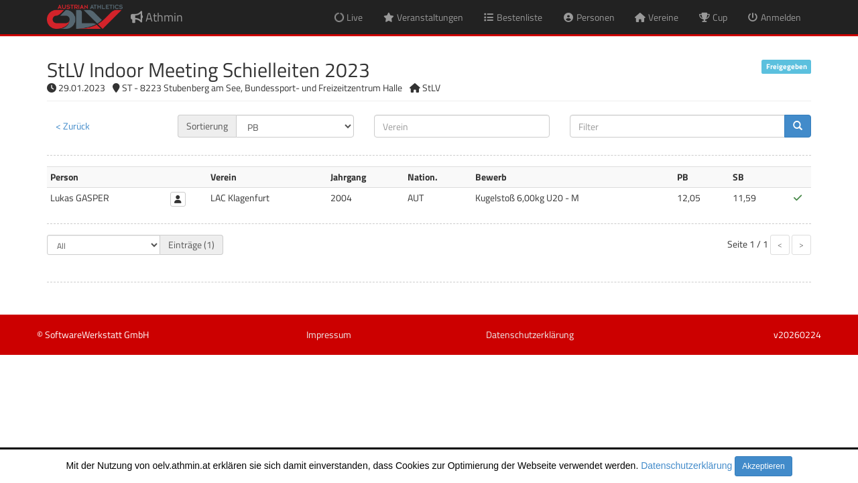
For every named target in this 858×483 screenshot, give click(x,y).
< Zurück (73, 126)
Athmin (157, 17)
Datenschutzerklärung (686, 465)
